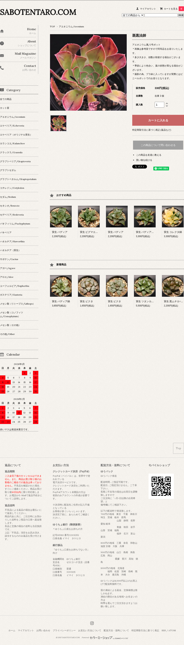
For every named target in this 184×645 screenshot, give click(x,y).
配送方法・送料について (116, 630)
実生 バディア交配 (146, 232)
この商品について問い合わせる (158, 145)
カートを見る (174, 8)
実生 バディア (59, 232)
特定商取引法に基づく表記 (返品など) (151, 129)
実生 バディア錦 (61, 301)
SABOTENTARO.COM (38, 12)
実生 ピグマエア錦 (90, 232)
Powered (105, 637)
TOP (52, 26)
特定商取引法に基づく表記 (145, 630)
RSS (164, 630)
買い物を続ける (144, 160)
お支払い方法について (89, 630)
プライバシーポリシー (64, 630)
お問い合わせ (43, 630)
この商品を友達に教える (148, 154)
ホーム (11, 630)
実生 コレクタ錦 (173, 232)
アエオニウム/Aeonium (71, 26)
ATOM (172, 630)
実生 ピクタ (86, 301)
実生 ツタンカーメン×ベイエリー (154, 301)
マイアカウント (148, 8)
